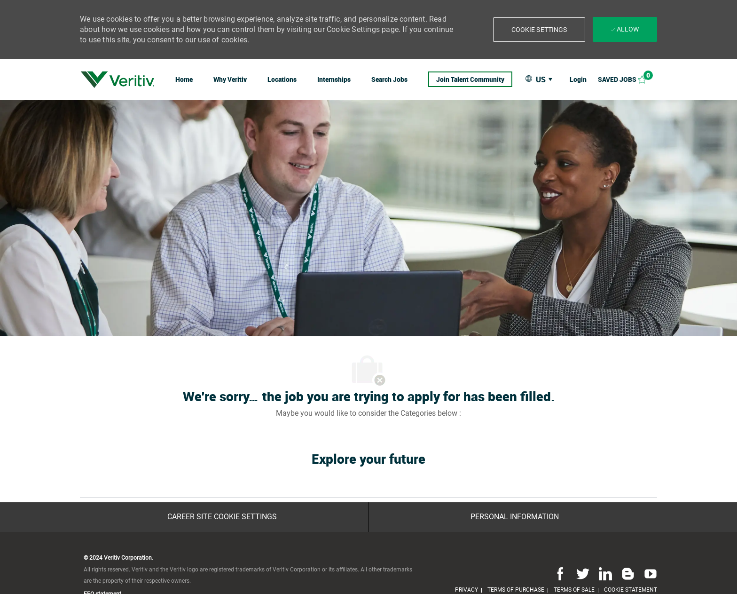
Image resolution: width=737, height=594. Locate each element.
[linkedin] (605, 574)
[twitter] (582, 574)
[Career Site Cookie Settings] (222, 516)
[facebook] (560, 574)
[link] (117, 79)
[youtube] (648, 574)
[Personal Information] (514, 516)
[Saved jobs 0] (627, 79)
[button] (539, 29)
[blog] (628, 574)
